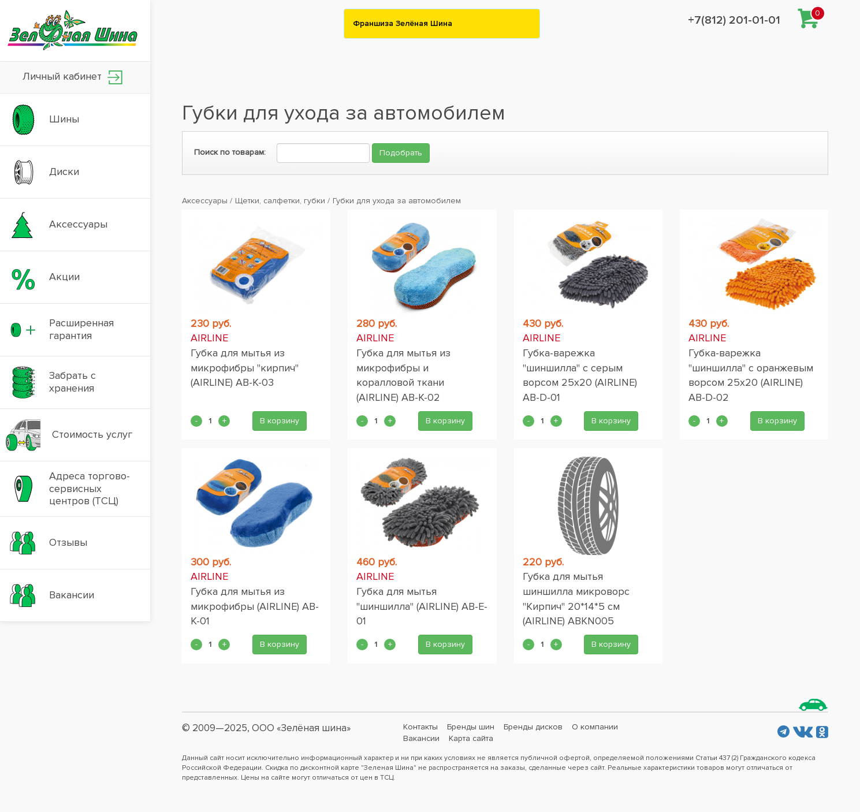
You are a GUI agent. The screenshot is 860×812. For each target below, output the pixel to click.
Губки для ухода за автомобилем (397, 201)
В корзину (279, 421)
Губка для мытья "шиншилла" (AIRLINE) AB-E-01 (421, 606)
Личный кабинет (72, 77)
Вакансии (421, 738)
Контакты (420, 727)
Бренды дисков (533, 727)
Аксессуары (205, 201)
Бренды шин (470, 727)
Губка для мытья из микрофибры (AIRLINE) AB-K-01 (255, 606)
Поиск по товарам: (230, 152)
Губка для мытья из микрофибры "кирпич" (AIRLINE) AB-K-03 (245, 368)
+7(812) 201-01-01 (734, 20)
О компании (595, 727)
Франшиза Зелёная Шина (402, 23)
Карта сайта (471, 738)
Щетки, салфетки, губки (280, 201)
